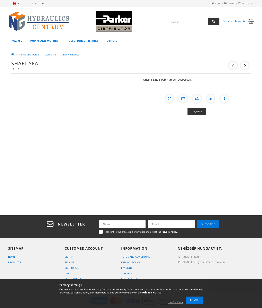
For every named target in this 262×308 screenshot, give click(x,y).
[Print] (197, 99)
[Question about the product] (225, 99)
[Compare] (211, 99)
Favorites (245, 3)
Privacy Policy (130, 262)
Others (112, 41)
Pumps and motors (44, 41)
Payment (126, 267)
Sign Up (69, 262)
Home (11, 256)
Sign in (207, 3)
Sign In (69, 256)
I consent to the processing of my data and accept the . (141, 231)
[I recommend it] (183, 99)
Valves (17, 41)
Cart (68, 273)
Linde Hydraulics (70, 54)
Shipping (126, 273)
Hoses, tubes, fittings (82, 41)
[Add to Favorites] (169, 99)
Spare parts (50, 54)
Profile (225, 3)
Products (14, 262)
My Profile (72, 267)
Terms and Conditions (135, 256)
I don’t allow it (175, 302)
